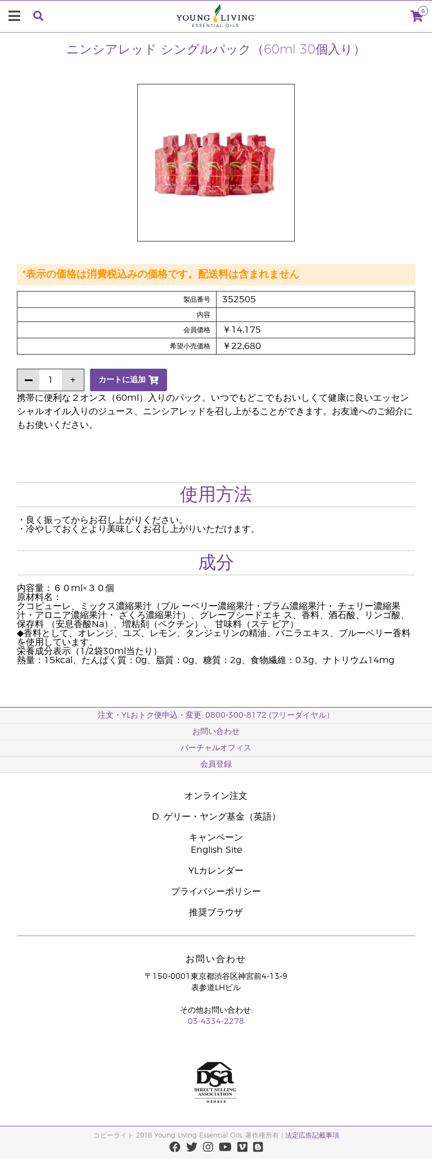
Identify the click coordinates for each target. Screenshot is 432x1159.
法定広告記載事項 (312, 1135)
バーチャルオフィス (216, 748)
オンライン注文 (216, 795)
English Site (216, 849)
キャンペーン (216, 837)
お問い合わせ (216, 732)
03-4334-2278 (216, 1022)
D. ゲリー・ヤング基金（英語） (216, 816)
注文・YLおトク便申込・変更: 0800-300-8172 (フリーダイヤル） (216, 715)
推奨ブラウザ (216, 912)
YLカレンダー (216, 870)
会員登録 (216, 764)
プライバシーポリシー (216, 891)
